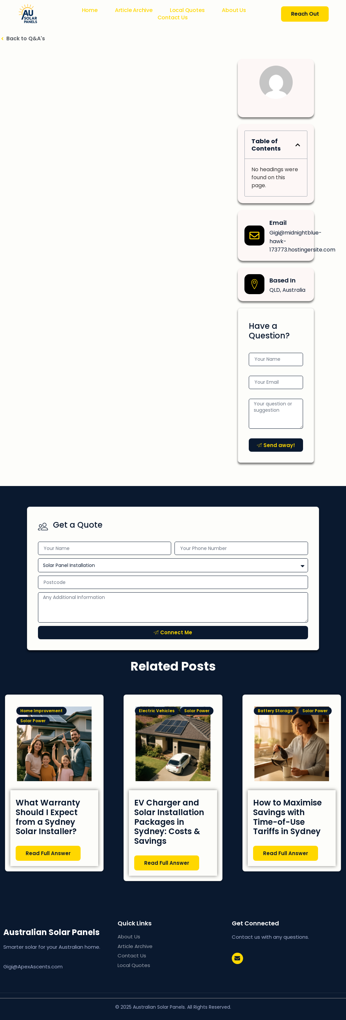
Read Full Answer (48, 853)
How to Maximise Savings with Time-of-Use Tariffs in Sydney (287, 817)
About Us (234, 10)
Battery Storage (275, 711)
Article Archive (134, 10)
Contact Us (173, 17)
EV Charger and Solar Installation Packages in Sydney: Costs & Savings (169, 821)
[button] (297, 145)
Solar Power (33, 721)
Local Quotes (187, 10)
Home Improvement (41, 711)
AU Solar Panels (57, 932)
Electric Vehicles (156, 711)
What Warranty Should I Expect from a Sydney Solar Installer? (48, 817)
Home (90, 10)
